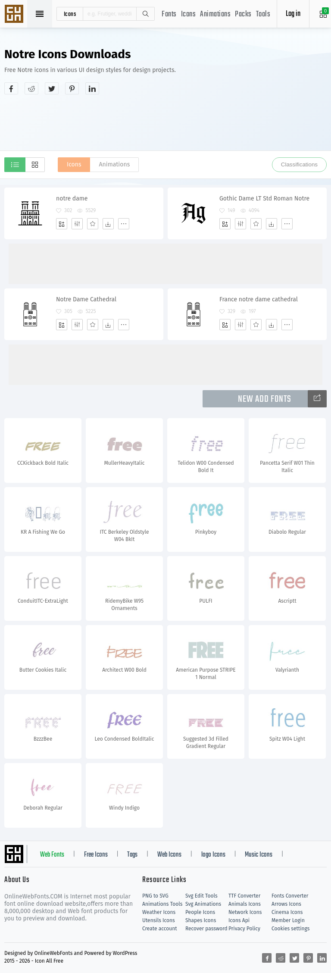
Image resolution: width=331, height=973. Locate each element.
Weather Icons (158, 912)
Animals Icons (244, 904)
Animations (215, 14)
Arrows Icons (286, 904)
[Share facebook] (11, 88)
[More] (123, 223)
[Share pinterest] (72, 88)
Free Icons (96, 854)
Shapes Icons (200, 920)
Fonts (169, 14)
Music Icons (258, 854)
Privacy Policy (244, 929)
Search (145, 13)
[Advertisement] (165, 122)
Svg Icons (15, 14)
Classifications (299, 164)
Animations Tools (162, 904)
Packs (243, 14)
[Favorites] (92, 223)
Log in (293, 14)
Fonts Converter (290, 896)
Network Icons (245, 912)
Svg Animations (203, 904)
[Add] (61, 223)
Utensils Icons (158, 920)
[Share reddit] (31, 88)
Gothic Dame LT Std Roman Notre (264, 198)
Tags (132, 854)
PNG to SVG (155, 896)
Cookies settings (290, 929)
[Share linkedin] (92, 88)
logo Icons (213, 854)
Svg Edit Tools (201, 896)
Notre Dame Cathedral (86, 299)
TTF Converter (244, 896)
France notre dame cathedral (258, 299)
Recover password (206, 929)
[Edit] (77, 223)
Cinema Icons (287, 912)
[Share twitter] (52, 88)
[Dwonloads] (108, 223)
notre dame (71, 198)
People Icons (200, 912)
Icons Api (239, 920)
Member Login (288, 920)
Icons (188, 14)
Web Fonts (52, 854)
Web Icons (169, 854)
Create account (159, 929)
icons (70, 13)
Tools (263, 14)
